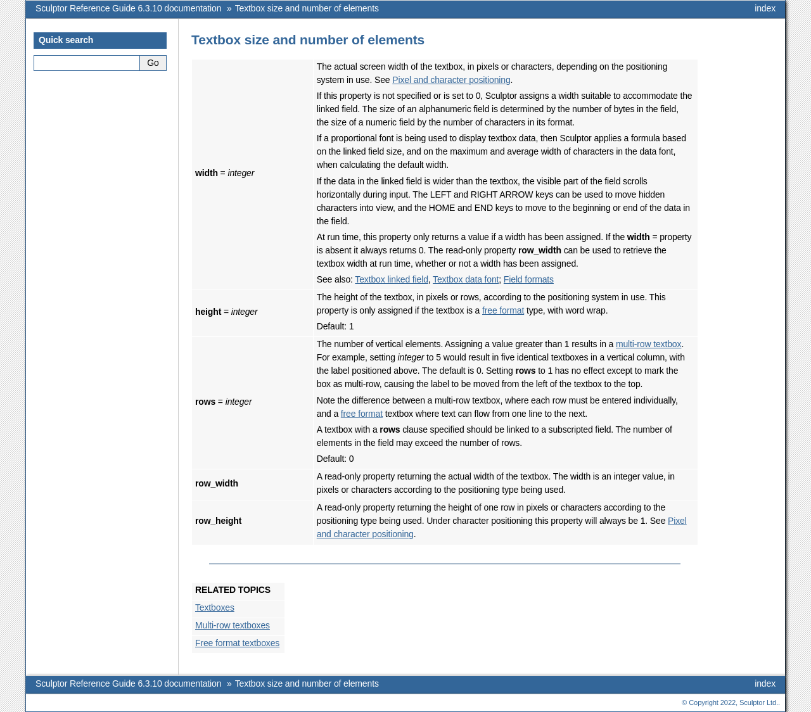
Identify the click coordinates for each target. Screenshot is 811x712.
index (765, 8)
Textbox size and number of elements (307, 8)
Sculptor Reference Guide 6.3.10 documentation (128, 8)
